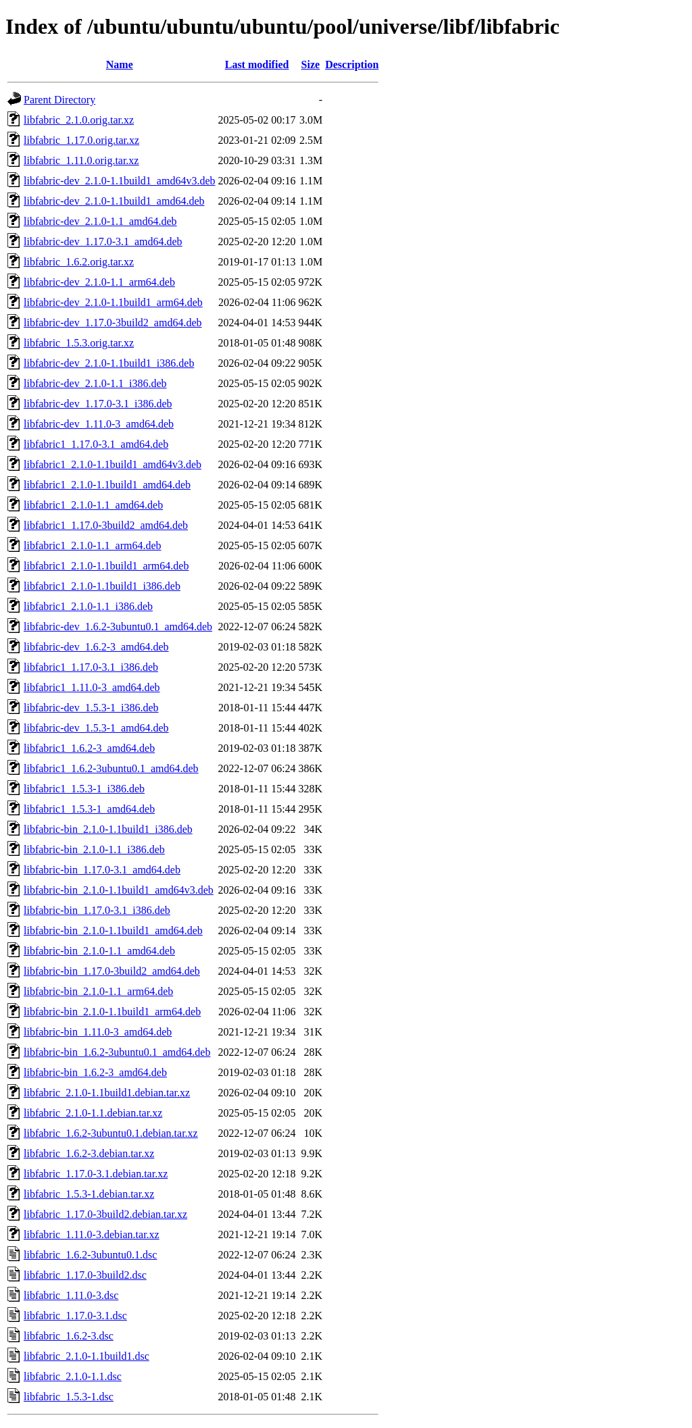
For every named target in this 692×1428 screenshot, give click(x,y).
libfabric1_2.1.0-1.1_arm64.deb (93, 545)
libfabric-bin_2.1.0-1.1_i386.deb (94, 849)
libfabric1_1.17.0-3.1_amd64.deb (96, 444)
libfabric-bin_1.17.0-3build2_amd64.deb (112, 971)
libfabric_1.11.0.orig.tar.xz (81, 160)
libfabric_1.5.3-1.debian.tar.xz (89, 1194)
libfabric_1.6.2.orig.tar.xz (79, 261)
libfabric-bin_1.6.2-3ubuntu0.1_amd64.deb (117, 1052)
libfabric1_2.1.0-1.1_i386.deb (88, 606)
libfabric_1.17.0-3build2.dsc (85, 1275)
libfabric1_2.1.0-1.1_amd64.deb (93, 505)
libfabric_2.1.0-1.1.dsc (73, 1376)
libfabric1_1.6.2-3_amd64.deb (89, 748)
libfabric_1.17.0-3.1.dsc (75, 1315)
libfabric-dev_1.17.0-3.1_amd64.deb (103, 241)
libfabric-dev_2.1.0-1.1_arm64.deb (99, 282)
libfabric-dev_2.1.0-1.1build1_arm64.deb (113, 302)
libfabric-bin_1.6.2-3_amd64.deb (95, 1072)
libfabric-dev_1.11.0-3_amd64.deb (99, 424)
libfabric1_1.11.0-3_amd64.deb (92, 687)
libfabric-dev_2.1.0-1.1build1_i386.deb (109, 363)
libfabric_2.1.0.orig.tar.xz (79, 120)
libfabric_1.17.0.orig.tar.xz (81, 140)
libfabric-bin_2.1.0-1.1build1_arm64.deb (112, 1011)
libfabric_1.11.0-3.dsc (71, 1295)
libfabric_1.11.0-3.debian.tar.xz (91, 1234)
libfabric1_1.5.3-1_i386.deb (84, 788)
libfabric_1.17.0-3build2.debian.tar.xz (105, 1214)
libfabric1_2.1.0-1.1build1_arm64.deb (106, 565)
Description (351, 64)
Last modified (257, 64)
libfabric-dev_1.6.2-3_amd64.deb (96, 647)
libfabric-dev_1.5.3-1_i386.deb (91, 707)
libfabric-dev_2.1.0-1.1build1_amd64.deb (114, 201)
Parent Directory (59, 99)
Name (119, 64)
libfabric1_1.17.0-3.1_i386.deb (91, 667)
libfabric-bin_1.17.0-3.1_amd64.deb (102, 869)
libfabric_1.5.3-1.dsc (69, 1396)
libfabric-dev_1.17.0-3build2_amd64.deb (113, 322)
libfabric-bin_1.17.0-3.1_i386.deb (97, 910)
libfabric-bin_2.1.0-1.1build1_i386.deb (108, 829)
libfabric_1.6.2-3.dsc (69, 1336)
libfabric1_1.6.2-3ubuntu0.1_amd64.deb (111, 768)
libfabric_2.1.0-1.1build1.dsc (86, 1356)
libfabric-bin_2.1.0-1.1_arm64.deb (98, 991)
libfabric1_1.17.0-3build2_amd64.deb (106, 525)
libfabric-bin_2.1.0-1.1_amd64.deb (99, 951)
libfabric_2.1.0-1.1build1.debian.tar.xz (107, 1092)
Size (310, 64)
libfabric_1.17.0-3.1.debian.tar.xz (96, 1173)
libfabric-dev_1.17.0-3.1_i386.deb (98, 403)
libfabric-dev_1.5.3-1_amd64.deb (96, 728)
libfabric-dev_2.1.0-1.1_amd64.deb (100, 221)
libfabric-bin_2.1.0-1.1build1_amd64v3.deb (119, 890)
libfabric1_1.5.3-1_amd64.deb (89, 809)
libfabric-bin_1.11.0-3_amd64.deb (98, 1032)
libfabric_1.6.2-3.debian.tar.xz (89, 1153)
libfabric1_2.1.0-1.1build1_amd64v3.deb (112, 464)
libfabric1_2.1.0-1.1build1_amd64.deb (107, 484)
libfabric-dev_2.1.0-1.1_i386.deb (95, 383)
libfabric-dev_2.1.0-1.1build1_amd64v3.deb (120, 180)
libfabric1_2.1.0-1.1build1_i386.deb (102, 586)
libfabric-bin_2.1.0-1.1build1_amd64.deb (113, 930)
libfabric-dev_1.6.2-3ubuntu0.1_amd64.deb (118, 626)
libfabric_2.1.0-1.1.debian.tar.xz (93, 1113)
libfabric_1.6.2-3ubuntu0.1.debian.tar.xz (111, 1133)
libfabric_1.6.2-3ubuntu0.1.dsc (90, 1254)
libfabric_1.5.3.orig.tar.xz (79, 343)
